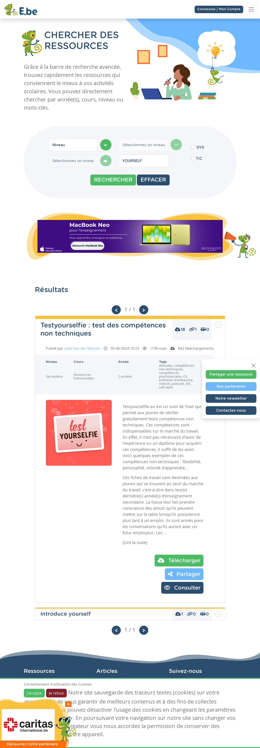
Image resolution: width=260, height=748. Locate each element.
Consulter (182, 587)
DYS (200, 147)
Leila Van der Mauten (82, 348)
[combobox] (73, 145)
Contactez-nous (231, 410)
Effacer (153, 180)
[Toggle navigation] (251, 9)
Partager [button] (184, 574)
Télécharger (179, 560)
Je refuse (56, 693)
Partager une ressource (231, 374)
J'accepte (34, 693)
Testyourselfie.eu (139, 406)
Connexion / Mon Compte (218, 9)
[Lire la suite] (135, 542)
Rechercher (113, 180)
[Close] (253, 365)
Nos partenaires (231, 386)
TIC (199, 158)
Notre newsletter (231, 398)
